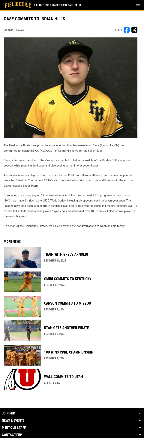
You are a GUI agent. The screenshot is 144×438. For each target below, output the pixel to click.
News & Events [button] (13, 420)
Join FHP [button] (8, 413)
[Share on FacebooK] (127, 30)
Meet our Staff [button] (14, 427)
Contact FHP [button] (12, 434)
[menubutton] (138, 5)
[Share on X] (134, 30)
